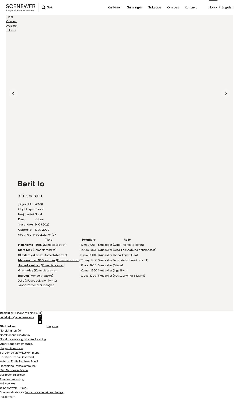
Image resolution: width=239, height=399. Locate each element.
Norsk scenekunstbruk (15, 335)
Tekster (11, 30)
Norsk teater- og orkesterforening (23, 339)
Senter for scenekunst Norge (44, 392)
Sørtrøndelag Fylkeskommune (20, 353)
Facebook (34, 280)
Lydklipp (11, 26)
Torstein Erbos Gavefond (17, 357)
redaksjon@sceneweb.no (17, 317)
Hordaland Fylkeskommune (18, 366)
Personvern (7, 397)
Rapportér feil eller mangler (36, 285)
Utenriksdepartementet (16, 344)
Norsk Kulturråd (10, 330)
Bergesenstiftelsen (12, 375)
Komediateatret (54, 245)
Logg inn (52, 326)
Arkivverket (7, 383)
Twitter (52, 280)
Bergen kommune (11, 348)
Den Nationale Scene (14, 370)
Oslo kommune (10, 379)
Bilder (9, 17)
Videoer (11, 21)
